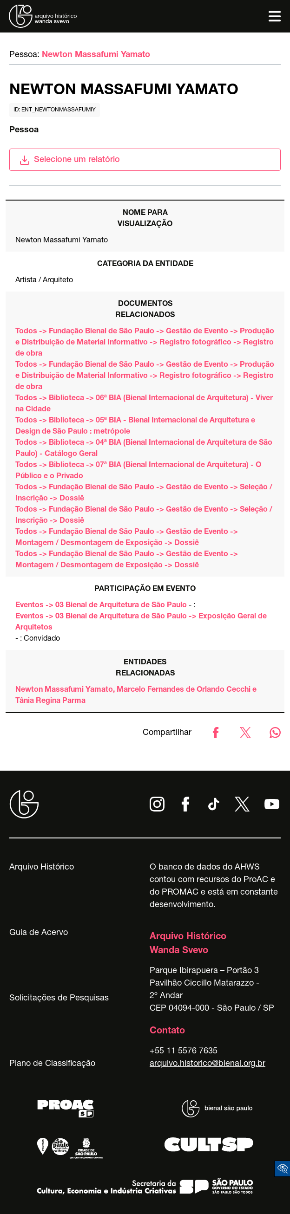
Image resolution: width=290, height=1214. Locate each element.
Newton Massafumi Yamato (96, 55)
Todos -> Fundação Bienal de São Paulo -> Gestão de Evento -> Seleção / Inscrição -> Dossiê (143, 493)
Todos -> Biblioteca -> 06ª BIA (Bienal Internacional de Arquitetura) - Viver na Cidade (144, 404)
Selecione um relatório (69, 160)
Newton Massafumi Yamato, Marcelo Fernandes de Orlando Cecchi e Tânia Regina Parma (136, 696)
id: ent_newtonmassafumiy (54, 110)
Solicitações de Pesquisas (59, 998)
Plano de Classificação (52, 1064)
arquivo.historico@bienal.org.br (207, 1064)
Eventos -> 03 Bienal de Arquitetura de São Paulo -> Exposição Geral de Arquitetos (141, 622)
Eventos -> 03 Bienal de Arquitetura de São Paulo (101, 606)
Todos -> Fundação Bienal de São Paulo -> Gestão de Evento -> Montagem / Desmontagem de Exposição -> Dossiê (126, 538)
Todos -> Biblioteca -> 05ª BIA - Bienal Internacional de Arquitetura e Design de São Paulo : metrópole (135, 426)
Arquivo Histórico (41, 867)
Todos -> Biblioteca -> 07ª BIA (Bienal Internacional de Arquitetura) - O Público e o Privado (138, 471)
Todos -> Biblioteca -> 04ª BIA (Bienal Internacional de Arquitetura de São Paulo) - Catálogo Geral (143, 449)
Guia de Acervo (38, 933)
